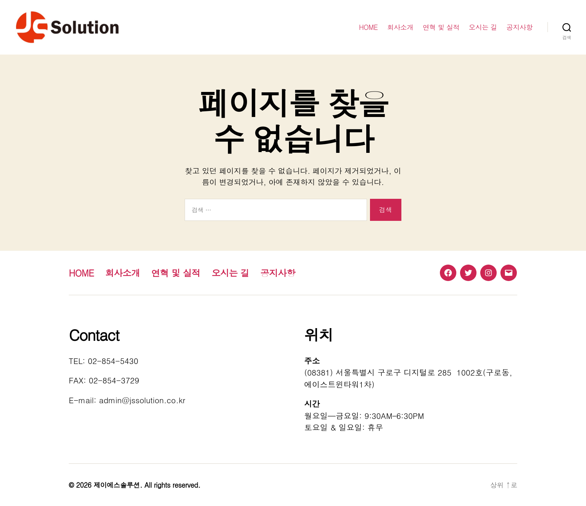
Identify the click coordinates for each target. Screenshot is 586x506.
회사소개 (400, 27)
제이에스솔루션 (116, 485)
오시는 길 (483, 27)
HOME (368, 27)
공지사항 (519, 27)
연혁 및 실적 (441, 27)
